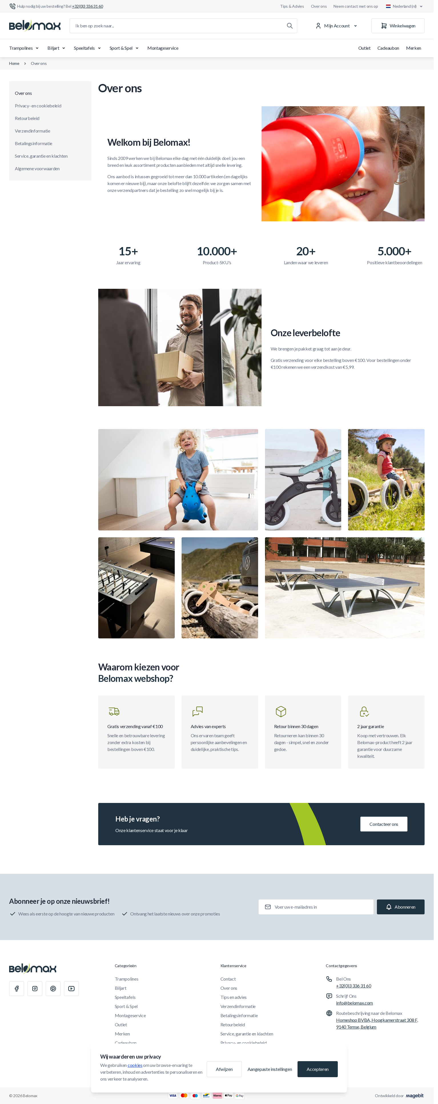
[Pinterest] (53, 988)
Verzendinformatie (32, 130)
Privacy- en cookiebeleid (38, 105)
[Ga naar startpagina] (35, 25)
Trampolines (25, 48)
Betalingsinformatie (33, 143)
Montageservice (162, 48)
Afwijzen (224, 1069)
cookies (135, 1065)
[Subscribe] (401, 906)
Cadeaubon (388, 48)
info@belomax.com (354, 1002)
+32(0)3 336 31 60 (353, 985)
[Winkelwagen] (398, 25)
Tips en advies (233, 997)
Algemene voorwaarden (37, 168)
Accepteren (318, 1069)
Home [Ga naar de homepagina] (14, 63)
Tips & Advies (292, 6)
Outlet (364, 48)
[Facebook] (16, 988)
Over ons (319, 6)
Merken (413, 48)
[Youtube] (71, 988)
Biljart (57, 48)
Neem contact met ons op (355, 6)
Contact (228, 978)
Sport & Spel (125, 48)
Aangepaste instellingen (270, 1069)
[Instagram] (34, 988)
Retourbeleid (27, 118)
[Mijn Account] (337, 25)
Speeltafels (88, 48)
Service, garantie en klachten (41, 156)
